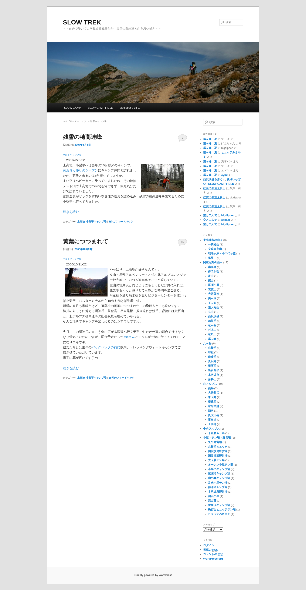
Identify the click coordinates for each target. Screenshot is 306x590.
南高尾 (212, 267)
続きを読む (73, 212)
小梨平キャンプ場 (72, 155)
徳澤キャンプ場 (217, 487)
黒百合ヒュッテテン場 (222, 509)
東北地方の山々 (212, 240)
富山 (211, 276)
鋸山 (211, 280)
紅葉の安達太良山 (214, 188)
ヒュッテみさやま (219, 514)
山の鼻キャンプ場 (219, 478)
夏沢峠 (212, 361)
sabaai (225, 219)
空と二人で (210, 215)
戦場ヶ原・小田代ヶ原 (222, 253)
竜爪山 (212, 334)
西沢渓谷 (213, 316)
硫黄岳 (212, 356)
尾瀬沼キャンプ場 (219, 473)
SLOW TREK (82, 22)
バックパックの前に (106, 347)
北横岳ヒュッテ (217, 446)
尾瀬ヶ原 (213, 284)
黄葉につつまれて (85, 241)
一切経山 (213, 244)
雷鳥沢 (212, 419)
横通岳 (212, 401)
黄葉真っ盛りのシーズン (80, 170)
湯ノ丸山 (213, 307)
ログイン (208, 545)
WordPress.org (213, 558)
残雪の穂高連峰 (82, 137)
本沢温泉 (213, 374)
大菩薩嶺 (213, 293)
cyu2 (224, 175)
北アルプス (210, 383)
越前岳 (212, 320)
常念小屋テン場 (217, 482)
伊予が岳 (213, 271)
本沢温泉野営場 (217, 491)
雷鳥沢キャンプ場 (219, 505)
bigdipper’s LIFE (130, 107)
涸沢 (211, 410)
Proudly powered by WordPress (153, 575)
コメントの (213, 554)
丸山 (211, 312)
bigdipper (227, 215)
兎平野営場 (215, 442)
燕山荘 (212, 500)
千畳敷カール (216, 433)
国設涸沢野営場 (217, 455)
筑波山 (212, 289)
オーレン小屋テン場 (220, 464)
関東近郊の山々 (212, 262)
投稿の (210, 550)
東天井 (212, 397)
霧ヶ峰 (212, 339)
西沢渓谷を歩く (212, 179)
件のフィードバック (121, 221)
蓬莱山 (212, 257)
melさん (129, 337)
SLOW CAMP (72, 107)
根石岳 (212, 365)
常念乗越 (213, 406)
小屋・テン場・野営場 (217, 437)
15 (182, 242)
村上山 (212, 329)
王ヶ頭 (212, 303)
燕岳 (211, 388)
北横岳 (212, 347)
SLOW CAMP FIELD (100, 107)
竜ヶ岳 (212, 325)
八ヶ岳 (207, 343)
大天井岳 (213, 392)
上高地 (81, 221)
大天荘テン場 (216, 460)
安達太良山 (215, 249)
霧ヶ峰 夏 (210, 139)
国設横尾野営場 (217, 451)
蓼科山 (212, 379)
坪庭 (211, 352)
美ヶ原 (212, 298)
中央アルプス (211, 428)
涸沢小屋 (213, 496)
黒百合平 (213, 370)
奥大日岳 (213, 415)
